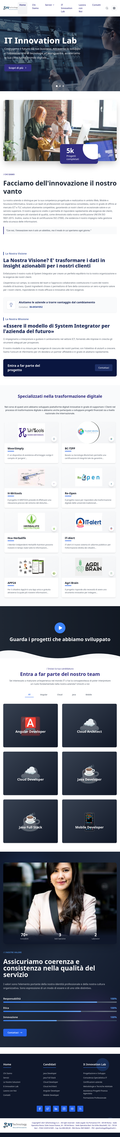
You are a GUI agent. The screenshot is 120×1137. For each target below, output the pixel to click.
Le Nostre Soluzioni (11, 1082)
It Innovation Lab (10, 1086)
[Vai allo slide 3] (63, 86)
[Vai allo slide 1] (57, 86)
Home (22, 4)
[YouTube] (72, 1109)
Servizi (6, 1077)
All (29, 694)
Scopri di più (18, 67)
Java (74, 694)
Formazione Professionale (94, 1097)
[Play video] (60, 627)
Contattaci (103, 367)
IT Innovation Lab (66, 8)
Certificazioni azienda (92, 1082)
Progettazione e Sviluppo (94, 1073)
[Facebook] (40, 1109)
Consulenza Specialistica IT (95, 1077)
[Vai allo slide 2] (60, 86)
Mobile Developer (51, 1095)
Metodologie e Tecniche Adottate (98, 1086)
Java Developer (49, 1073)
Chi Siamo (35, 6)
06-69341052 (36, 306)
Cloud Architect (50, 1086)
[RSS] (80, 1109)
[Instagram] (64, 1109)
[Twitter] (48, 1109)
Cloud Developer (50, 1082)
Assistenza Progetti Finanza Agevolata (95, 1092)
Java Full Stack (49, 1077)
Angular (43, 694)
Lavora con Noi (82, 8)
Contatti (96, 4)
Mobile (89, 694)
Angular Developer (51, 1090)
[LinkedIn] (56, 1109)
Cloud (59, 694)
